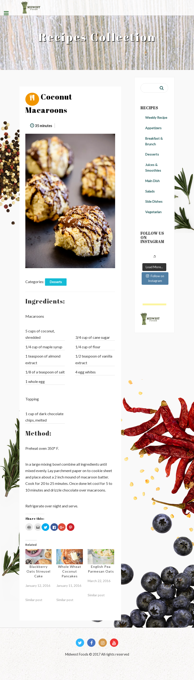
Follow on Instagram (155, 278)
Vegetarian (153, 212)
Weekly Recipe (156, 117)
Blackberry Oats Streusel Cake (38, 571)
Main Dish (152, 181)
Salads (150, 191)
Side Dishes (153, 201)
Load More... (154, 267)
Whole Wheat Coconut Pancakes (69, 571)
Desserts (56, 282)
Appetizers (153, 128)
